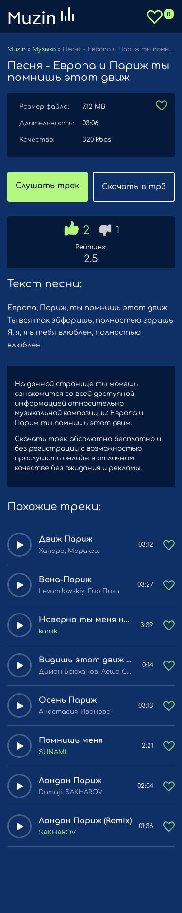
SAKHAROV (57, 832)
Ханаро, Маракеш (69, 551)
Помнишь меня (71, 740)
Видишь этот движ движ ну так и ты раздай (87, 660)
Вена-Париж (65, 579)
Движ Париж (65, 539)
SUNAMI (52, 752)
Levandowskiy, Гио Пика (79, 591)
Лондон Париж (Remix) (85, 821)
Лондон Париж (70, 780)
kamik (48, 631)
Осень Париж (68, 700)
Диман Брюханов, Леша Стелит (87, 671)
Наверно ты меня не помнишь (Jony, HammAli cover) (86, 619)
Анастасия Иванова (75, 711)
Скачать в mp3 (133, 186)
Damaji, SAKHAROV (70, 792)
